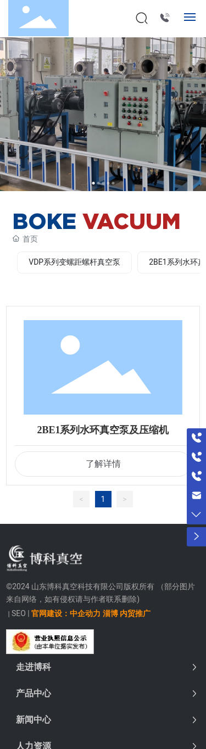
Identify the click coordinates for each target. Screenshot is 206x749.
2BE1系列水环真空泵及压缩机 (103, 429)
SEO (19, 613)
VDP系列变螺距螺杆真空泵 (74, 262)
